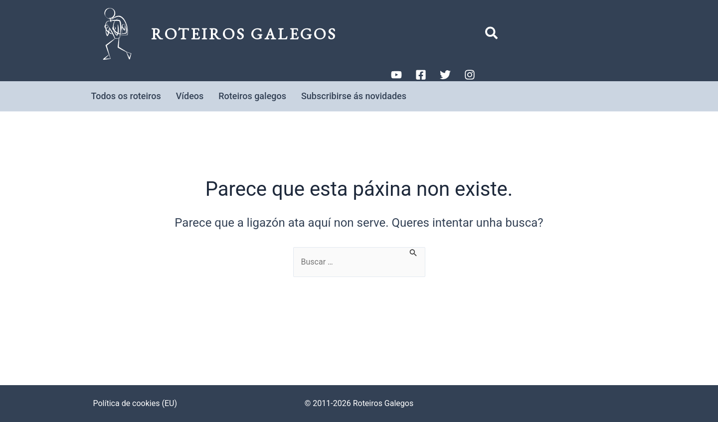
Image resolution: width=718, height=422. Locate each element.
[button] (492, 35)
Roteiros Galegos (244, 33)
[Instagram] (469, 74)
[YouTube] (396, 74)
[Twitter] (445, 74)
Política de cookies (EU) (135, 403)
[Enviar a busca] (413, 252)
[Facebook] (420, 74)
